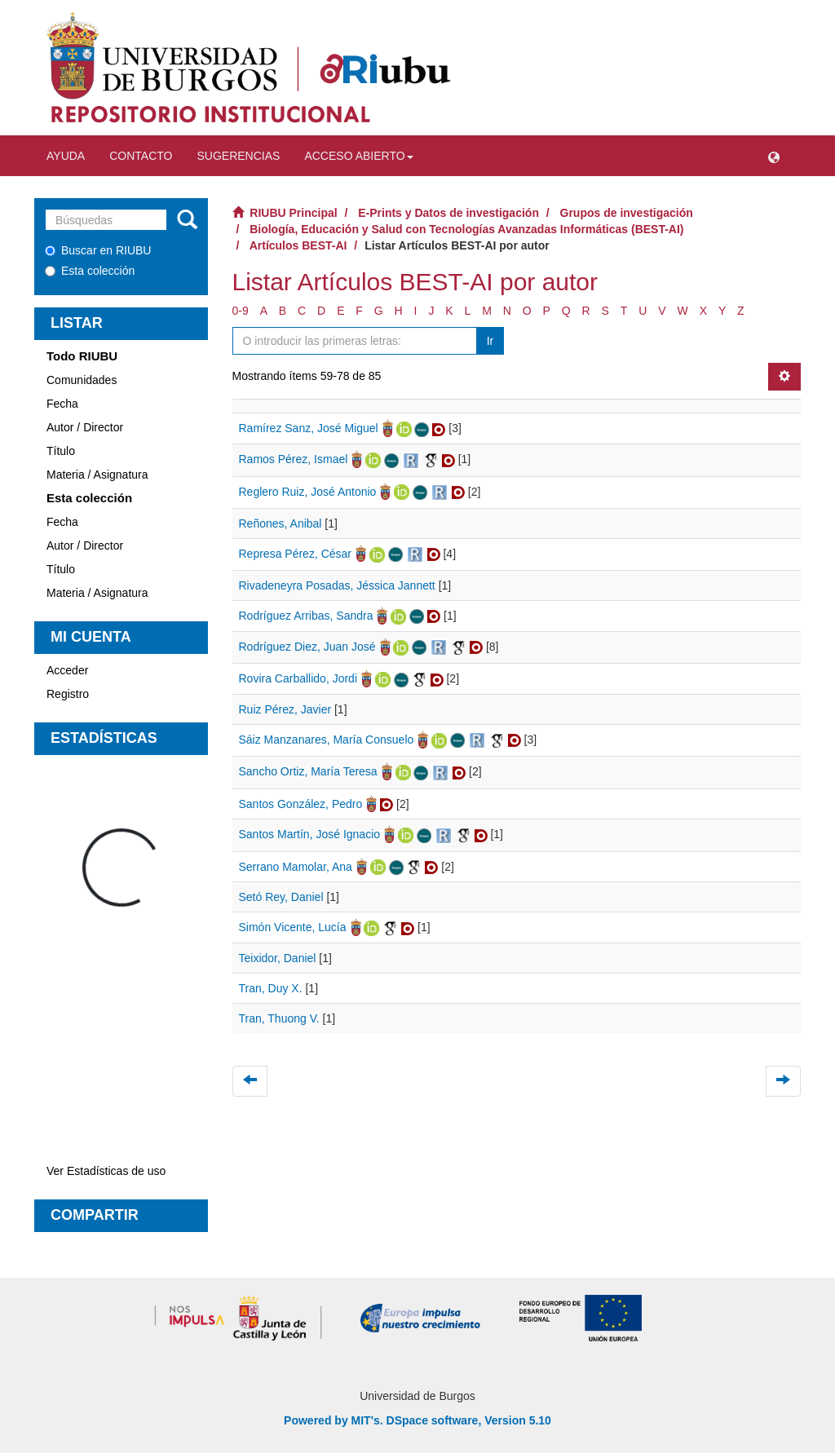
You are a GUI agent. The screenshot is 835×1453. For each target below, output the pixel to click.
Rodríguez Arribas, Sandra (306, 615)
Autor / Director (84, 427)
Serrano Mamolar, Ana (295, 866)
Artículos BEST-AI (298, 245)
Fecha (62, 403)
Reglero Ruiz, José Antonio (308, 491)
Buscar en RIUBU (98, 250)
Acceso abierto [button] (358, 155)
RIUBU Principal (293, 212)
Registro (67, 693)
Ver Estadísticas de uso (106, 1170)
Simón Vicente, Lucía (293, 927)
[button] (774, 156)
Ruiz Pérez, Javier (285, 709)
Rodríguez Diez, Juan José (307, 646)
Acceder (67, 670)
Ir (490, 340)
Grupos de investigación (626, 212)
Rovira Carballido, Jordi (298, 678)
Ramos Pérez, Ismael (293, 459)
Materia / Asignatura (97, 474)
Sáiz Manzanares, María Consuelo (326, 739)
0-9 (240, 310)
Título (60, 450)
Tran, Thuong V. (279, 1018)
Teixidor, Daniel (277, 958)
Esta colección (90, 270)
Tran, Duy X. (271, 988)
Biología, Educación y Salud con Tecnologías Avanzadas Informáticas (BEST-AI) (466, 229)
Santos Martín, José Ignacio (310, 834)
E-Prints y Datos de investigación (448, 212)
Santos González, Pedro (301, 803)
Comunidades (81, 379)
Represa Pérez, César (295, 553)
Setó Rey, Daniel (281, 896)
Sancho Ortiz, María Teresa (308, 771)
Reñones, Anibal (280, 523)
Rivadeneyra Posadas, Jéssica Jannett (337, 585)
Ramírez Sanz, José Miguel (308, 428)
